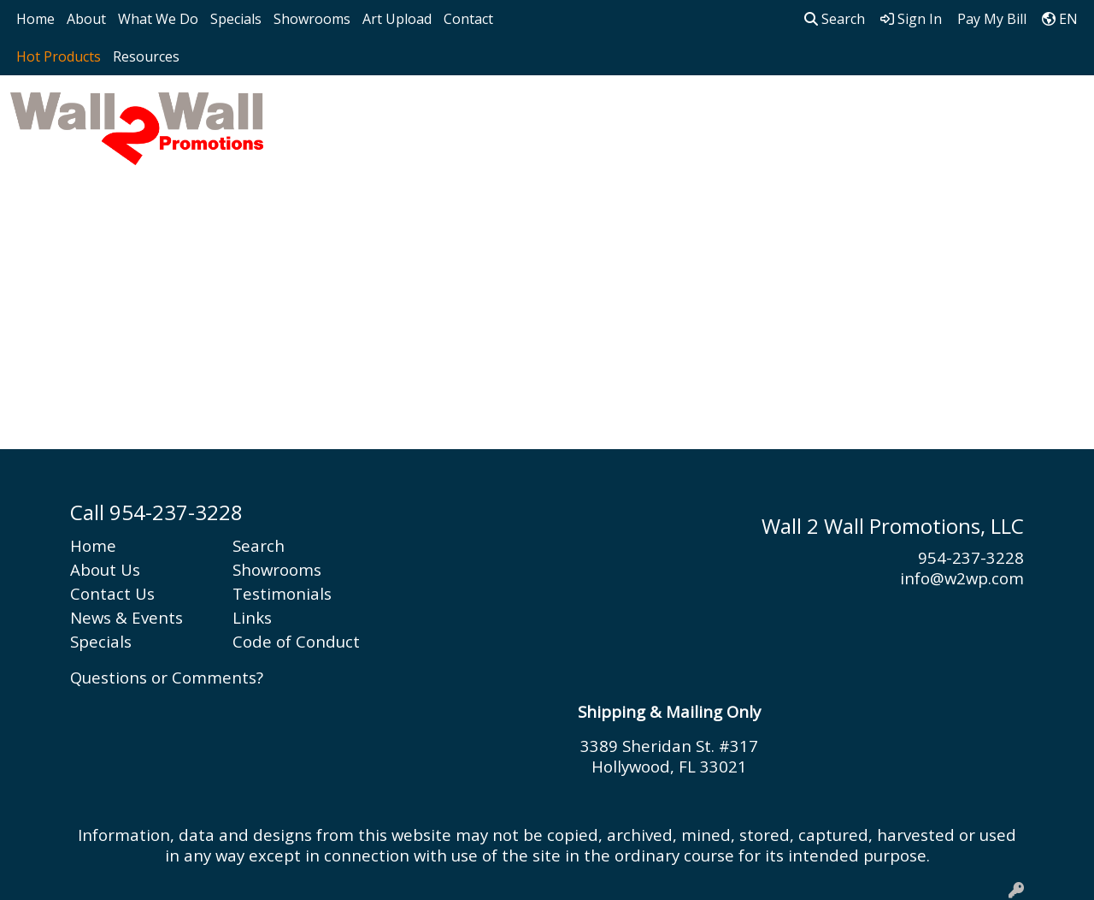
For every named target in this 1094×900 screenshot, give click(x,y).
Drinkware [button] (515, 112)
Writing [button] (936, 112)
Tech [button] (860, 112)
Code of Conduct (296, 641)
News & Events (126, 617)
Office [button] (792, 112)
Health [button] (716, 112)
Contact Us (112, 593)
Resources (146, 56)
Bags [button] (428, 112)
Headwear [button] (622, 112)
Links (252, 617)
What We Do (158, 18)
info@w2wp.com (962, 578)
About (86, 18)
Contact (468, 18)
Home (35, 18)
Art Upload (397, 18)
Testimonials (282, 593)
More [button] (1012, 112)
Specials (236, 18)
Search (834, 18)
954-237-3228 (971, 557)
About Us (105, 569)
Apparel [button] (351, 112)
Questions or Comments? (166, 677)
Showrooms (312, 18)
